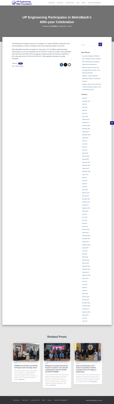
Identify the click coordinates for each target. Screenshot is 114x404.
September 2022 (86, 171)
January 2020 (85, 263)
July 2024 (84, 104)
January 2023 (85, 159)
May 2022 (84, 183)
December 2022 (86, 162)
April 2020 (84, 254)
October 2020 (85, 241)
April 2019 (84, 290)
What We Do (60, 2)
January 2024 (85, 122)
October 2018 (85, 309)
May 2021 (84, 220)
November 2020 (86, 238)
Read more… (22, 379)
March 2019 (85, 293)
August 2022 (85, 174)
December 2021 (86, 199)
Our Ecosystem (70, 2)
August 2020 (85, 247)
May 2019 (84, 287)
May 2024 (84, 110)
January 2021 (85, 232)
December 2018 (86, 302)
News (77, 2)
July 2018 (84, 318)
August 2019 (85, 278)
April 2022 (84, 186)
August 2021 (85, 211)
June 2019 (84, 284)
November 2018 (86, 305)
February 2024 (85, 119)
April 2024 (84, 113)
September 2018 (86, 312)
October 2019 (85, 272)
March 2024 (85, 116)
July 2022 (84, 177)
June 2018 (84, 321)
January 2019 (85, 299)
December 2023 (86, 125)
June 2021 (84, 217)
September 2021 (86, 208)
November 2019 (86, 269)
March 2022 (85, 189)
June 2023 (84, 144)
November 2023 (86, 128)
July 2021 (84, 214)
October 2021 (85, 205)
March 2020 (85, 257)
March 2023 (85, 153)
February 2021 (85, 229)
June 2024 (84, 107)
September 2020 (86, 244)
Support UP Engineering (94, 2)
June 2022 (84, 180)
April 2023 (84, 150)
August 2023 (85, 137)
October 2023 (85, 131)
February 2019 (85, 296)
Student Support (19, 66)
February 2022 (85, 192)
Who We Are (51, 2)
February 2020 (85, 260)
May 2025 (84, 98)
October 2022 (85, 168)
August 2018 (85, 315)
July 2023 (84, 140)
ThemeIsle (99, 400)
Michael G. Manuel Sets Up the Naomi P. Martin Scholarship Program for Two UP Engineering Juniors (91, 87)
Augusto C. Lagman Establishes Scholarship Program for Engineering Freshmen (91, 78)
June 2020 (84, 251)
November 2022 (86, 165)
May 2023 (84, 147)
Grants (84, 2)
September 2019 (86, 275)
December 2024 (86, 101)
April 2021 (84, 223)
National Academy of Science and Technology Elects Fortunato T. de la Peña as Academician (91, 70)
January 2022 (85, 195)
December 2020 (86, 235)
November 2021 (86, 202)
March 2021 (85, 226)
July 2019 (84, 281)
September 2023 (86, 134)
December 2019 (86, 266)
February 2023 (85, 156)
